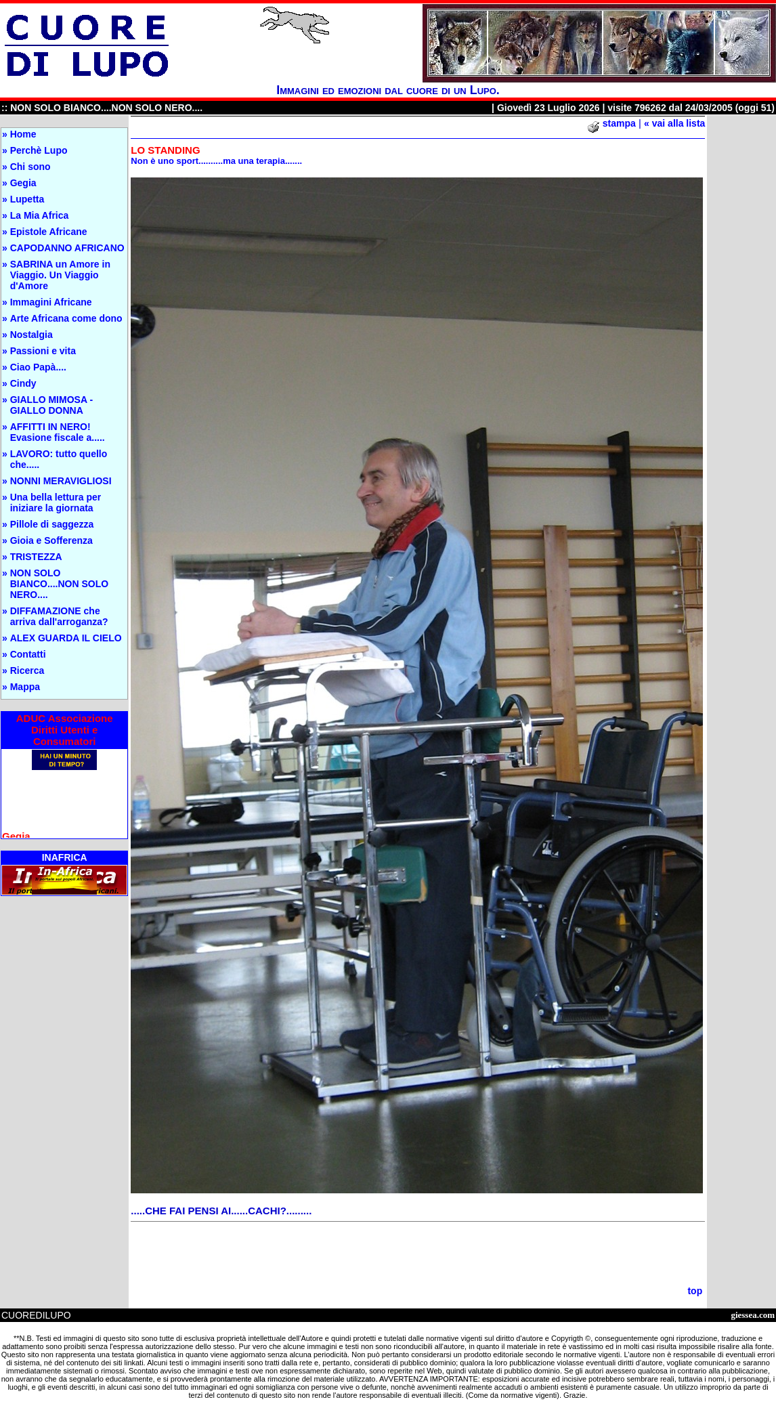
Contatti (28, 654)
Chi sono (30, 166)
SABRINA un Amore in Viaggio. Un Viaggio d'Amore (60, 275)
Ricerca (27, 670)
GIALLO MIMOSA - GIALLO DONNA (51, 405)
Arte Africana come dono (66, 318)
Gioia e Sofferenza (51, 540)
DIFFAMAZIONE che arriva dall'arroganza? (59, 616)
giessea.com (753, 1315)
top (694, 1290)
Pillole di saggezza (52, 524)
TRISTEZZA (36, 556)
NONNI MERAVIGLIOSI (61, 480)
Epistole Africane (48, 231)
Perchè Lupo (39, 150)
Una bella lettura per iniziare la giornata (56, 502)
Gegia (23, 182)
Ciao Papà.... (38, 367)
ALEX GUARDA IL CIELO (66, 638)
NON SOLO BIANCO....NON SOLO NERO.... (59, 584)
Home (23, 134)
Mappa (25, 686)
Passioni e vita (43, 350)
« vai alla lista (674, 123)
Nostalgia (31, 334)
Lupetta (27, 199)
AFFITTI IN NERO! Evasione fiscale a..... (57, 432)
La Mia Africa (39, 215)
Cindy (23, 383)
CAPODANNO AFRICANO (67, 247)
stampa (619, 123)
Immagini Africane (51, 302)
